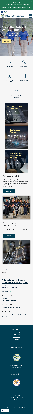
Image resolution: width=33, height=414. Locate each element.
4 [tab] (19, 52)
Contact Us (16, 339)
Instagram (18, 374)
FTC (30, 7)
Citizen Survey (16, 332)
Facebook (12, 374)
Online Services (27, 11)
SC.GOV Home (16, 395)
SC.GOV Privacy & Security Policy (16, 397)
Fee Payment (16, 342)
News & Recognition (16, 329)
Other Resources (16, 337)
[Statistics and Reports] (16, 137)
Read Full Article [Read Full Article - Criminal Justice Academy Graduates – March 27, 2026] (5, 291)
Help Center (16, 399)
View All (4, 272)
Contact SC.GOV (16, 401)
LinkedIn (16, 374)
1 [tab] (13, 52)
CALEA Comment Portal (16, 347)
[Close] (31, 1)
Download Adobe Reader (16, 403)
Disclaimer (16, 344)
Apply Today (6, 41)
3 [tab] (17, 52)
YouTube (20, 374)
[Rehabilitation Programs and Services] (16, 161)
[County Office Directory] (16, 114)
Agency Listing (16, 11)
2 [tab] (15, 52)
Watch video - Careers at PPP (16, 207)
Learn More (8, 191)
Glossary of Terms (16, 334)
